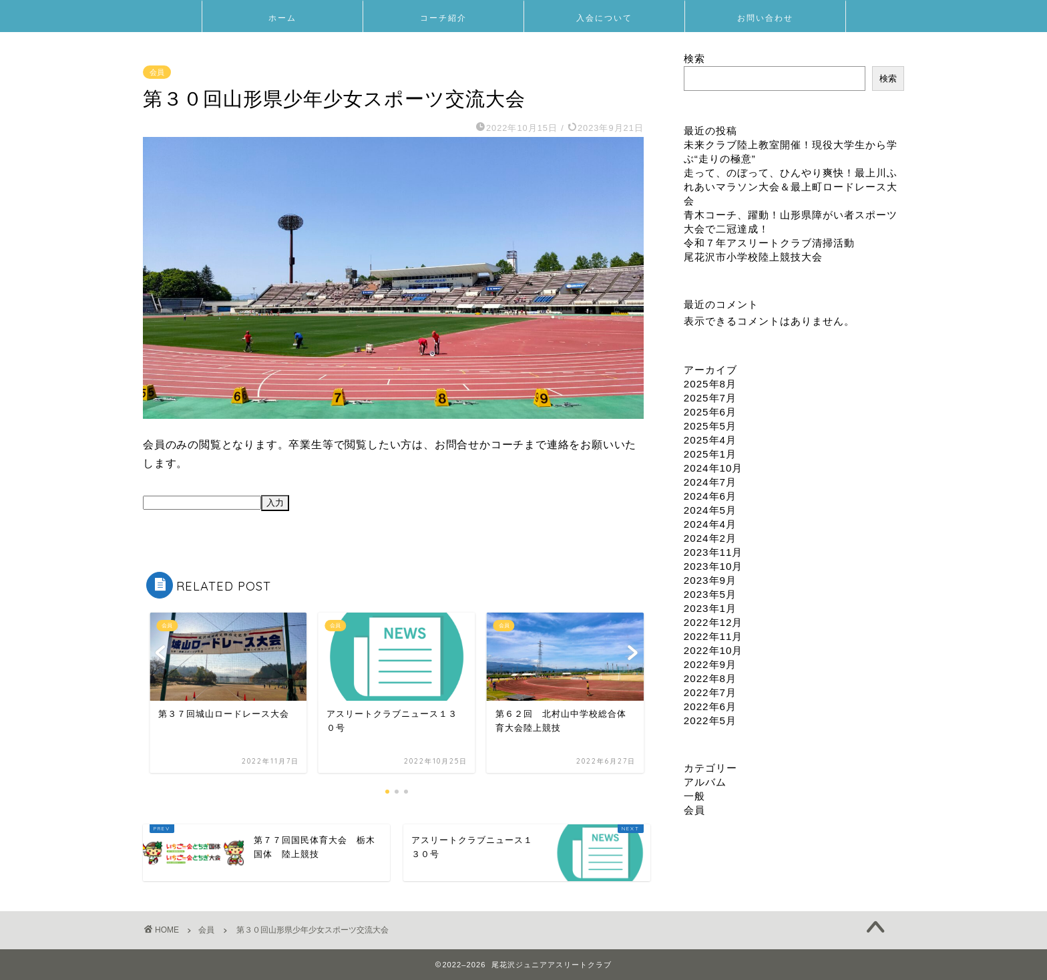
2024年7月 (710, 482)
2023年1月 (710, 608)
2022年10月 (713, 650)
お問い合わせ (765, 18)
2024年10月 (713, 468)
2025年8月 (710, 383)
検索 (694, 58)
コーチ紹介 (443, 18)
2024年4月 (710, 524)
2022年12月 (713, 622)
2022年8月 (710, 678)
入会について (604, 18)
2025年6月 (710, 412)
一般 (694, 796)
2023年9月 (710, 580)
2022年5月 (710, 720)
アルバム (705, 782)
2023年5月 (710, 594)
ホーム (282, 18)
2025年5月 (710, 426)
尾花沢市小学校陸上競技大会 (753, 257)
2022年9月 (710, 664)
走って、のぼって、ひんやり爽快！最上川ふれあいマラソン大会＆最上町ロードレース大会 (790, 186)
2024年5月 (710, 510)
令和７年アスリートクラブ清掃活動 (769, 243)
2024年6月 (710, 496)
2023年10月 (713, 566)
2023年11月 (713, 552)
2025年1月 (710, 454)
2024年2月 (710, 538)
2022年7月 (710, 692)
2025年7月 (710, 397)
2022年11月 (713, 636)
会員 (157, 72)
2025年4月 (710, 440)
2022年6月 (710, 706)
